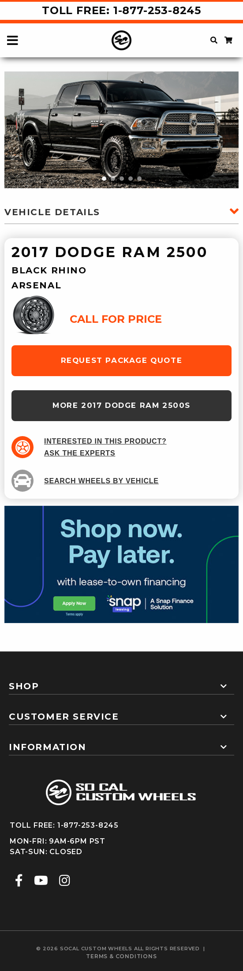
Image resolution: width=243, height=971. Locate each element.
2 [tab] (113, 178)
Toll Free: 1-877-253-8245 (121, 10)
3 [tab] (122, 178)
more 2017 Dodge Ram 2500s (121, 405)
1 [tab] (104, 178)
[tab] (121, 682)
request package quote (122, 360)
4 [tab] (130, 178)
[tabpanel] (121, 130)
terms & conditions (121, 956)
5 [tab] (139, 178)
